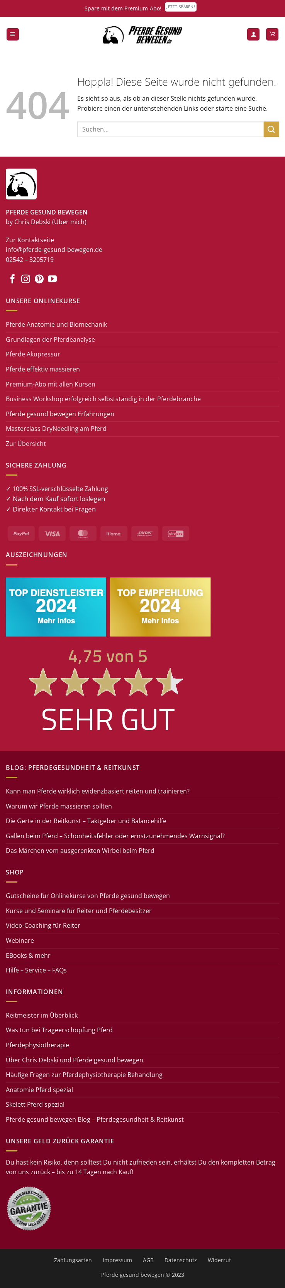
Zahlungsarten (73, 1260)
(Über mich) (69, 222)
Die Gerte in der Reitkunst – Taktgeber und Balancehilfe (86, 821)
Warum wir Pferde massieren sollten (59, 806)
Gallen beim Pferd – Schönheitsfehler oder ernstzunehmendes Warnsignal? (115, 836)
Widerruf (219, 1260)
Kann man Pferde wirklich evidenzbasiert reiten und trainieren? (98, 791)
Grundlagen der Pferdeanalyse (50, 339)
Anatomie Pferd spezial (39, 1089)
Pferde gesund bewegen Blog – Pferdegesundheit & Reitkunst (95, 1119)
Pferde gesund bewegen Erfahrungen (60, 414)
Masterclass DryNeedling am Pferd (56, 428)
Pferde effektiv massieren (43, 369)
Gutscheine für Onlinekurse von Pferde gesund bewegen (88, 895)
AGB (148, 1260)
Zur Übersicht (26, 443)
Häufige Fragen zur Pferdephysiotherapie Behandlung (84, 1074)
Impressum (117, 1260)
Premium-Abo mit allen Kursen (50, 384)
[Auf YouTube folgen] (52, 280)
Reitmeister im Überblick (42, 1015)
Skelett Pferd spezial (35, 1104)
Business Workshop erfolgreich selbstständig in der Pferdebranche (103, 399)
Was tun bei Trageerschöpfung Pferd (59, 1030)
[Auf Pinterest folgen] (39, 280)
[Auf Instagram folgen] (25, 280)
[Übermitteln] (271, 129)
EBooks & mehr (28, 955)
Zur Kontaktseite (30, 240)
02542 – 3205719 (30, 259)
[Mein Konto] (253, 34)
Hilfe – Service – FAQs (36, 970)
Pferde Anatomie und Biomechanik (56, 324)
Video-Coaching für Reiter (43, 925)
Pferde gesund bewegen (132, 1274)
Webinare (20, 940)
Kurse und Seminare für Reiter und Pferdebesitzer (79, 910)
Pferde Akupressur (33, 354)
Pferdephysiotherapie (37, 1045)
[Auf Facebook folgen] (12, 280)
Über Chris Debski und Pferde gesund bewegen (74, 1060)
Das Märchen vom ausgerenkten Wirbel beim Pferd (80, 850)
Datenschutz (181, 1260)
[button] (13, 34)
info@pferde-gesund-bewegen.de (54, 249)
